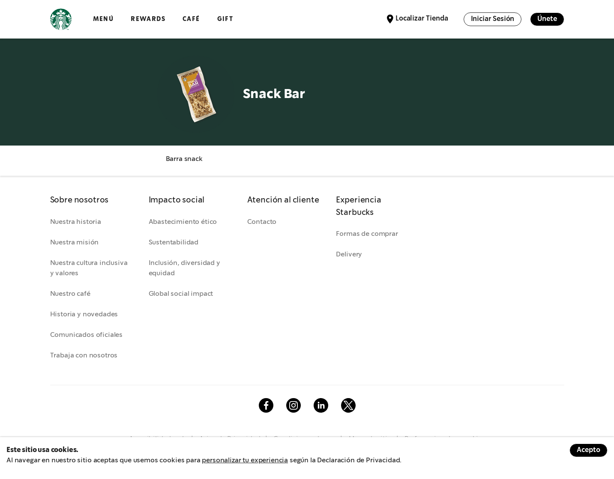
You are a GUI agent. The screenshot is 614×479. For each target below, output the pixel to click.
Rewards (148, 19)
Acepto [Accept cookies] (588, 450)
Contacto (262, 222)
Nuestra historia (75, 222)
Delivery (349, 254)
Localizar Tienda (421, 18)
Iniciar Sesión (493, 19)
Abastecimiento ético (183, 222)
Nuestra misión (74, 242)
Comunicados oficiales (86, 335)
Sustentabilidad (174, 242)
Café (191, 19)
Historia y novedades (84, 314)
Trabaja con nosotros (84, 355)
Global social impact (181, 294)
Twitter (348, 405)
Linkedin (321, 405)
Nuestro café (70, 294)
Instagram (293, 405)
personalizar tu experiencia (245, 460)
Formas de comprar (367, 234)
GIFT (225, 19)
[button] (91, 200)
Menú (103, 19)
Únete (547, 19)
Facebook (266, 405)
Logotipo (61, 19)
